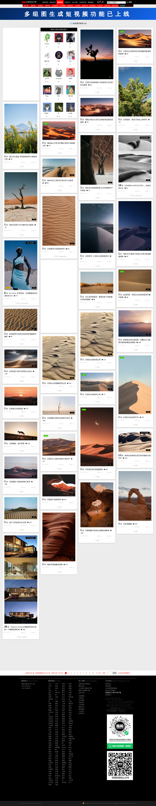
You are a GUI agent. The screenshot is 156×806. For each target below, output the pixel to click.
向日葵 (51, 712)
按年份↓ (47, 5)
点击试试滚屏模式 (124, 673)
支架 (63, 758)
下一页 (98, 673)
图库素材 (60, 2)
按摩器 (51, 769)
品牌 (56, 701)
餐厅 (50, 747)
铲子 (63, 749)
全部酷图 (81, 696)
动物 (70, 686)
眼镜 (63, 741)
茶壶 (70, 763)
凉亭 (63, 732)
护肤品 (51, 763)
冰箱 (70, 712)
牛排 (70, 773)
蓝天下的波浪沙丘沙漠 (17, 522)
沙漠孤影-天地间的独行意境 (19, 482)
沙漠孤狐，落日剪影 (16, 443)
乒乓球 (71, 780)
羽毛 (56, 780)
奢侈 (63, 717)
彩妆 (56, 686)
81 (98, 2)
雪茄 (50, 784)
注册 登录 (130, 5)
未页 (103, 673)
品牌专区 (107, 5)
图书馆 (57, 776)
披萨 (56, 703)
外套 (56, 763)
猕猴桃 (71, 736)
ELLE (63, 725)
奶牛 (50, 749)
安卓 (56, 758)
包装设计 (70, 5)
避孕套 (51, 699)
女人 (50, 684)
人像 (63, 703)
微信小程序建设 (110, 690)
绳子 (63, 769)
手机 (70, 714)
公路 (63, 712)
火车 (70, 745)
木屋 (56, 778)
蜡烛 (56, 752)
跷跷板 (64, 763)
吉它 (70, 769)
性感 (50, 697)
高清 (63, 706)
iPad (63, 728)
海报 (50, 745)
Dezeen (64, 747)
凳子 (70, 717)
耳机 (70, 692)
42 (101, 2)
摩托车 (71, 703)
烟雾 (63, 767)
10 (93, 673)
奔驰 (70, 728)
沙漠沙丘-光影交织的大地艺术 (58, 459)
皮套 (50, 771)
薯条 (50, 758)
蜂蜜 (56, 725)
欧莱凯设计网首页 (84, 684)
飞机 (56, 697)
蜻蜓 (70, 767)
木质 (70, 771)
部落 (50, 728)
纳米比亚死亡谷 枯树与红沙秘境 (21, 225)
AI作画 (77, 5)
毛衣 (56, 738)
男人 (56, 708)
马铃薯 (51, 725)
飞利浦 (64, 736)
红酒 (56, 719)
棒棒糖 (57, 747)
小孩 (70, 690)
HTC (56, 728)
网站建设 (91, 2)
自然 (63, 701)
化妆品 (51, 717)
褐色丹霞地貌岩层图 (55, 564)
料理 (50, 776)
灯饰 (56, 771)
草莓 (56, 741)
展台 (70, 776)
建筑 (63, 690)
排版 (56, 745)
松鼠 (56, 723)
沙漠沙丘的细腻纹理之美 (56, 383)
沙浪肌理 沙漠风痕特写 (56, 249)
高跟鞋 (71, 721)
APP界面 (81, 705)
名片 (63, 697)
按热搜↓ (40, 5)
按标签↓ (33, 5)
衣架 (50, 773)
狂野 (50, 708)
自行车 (57, 692)
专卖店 (51, 780)
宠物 (70, 743)
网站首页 (45, 2)
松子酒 (51, 782)
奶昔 (56, 760)
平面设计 (55, 5)
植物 (70, 688)
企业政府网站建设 (111, 688)
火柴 (63, 745)
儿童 (56, 736)
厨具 (63, 752)
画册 (63, 719)
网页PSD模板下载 (84, 690)
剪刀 (56, 765)
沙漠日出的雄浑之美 (93, 394)
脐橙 (50, 738)
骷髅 (63, 754)
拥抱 (50, 736)
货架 (56, 732)
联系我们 (108, 695)
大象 (70, 701)
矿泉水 (51, 719)
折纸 (70, 747)
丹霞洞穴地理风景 (54, 500)
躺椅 (56, 743)
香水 (50, 730)
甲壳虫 (64, 782)
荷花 (50, 778)
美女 (50, 690)
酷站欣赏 (53, 2)
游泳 (56, 734)
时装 (63, 684)
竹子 (56, 730)
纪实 (56, 721)
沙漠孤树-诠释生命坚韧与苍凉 (58, 418)
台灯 (70, 749)
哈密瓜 (51, 723)
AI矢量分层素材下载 (85, 688)
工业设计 (100, 5)
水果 (50, 686)
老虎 (70, 684)
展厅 (63, 776)
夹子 (70, 782)
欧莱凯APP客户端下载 (113, 692)
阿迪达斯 (71, 738)
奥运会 (71, 723)
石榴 (63, 771)
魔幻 (63, 778)
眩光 (63, 699)
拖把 (56, 769)
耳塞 (70, 741)
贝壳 (56, 773)
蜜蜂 (63, 734)
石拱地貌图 (127, 524)
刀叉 (56, 754)
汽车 (56, 684)
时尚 (56, 717)
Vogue (70, 725)
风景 (63, 686)
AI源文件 (67, 2)
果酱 (50, 760)
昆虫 (56, 688)
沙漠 (50, 756)
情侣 (70, 734)
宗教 (70, 708)
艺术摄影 (63, 5)
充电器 (71, 754)
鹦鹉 (50, 710)
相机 (50, 695)
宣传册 (71, 697)
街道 (56, 712)
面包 (70, 710)
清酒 (70, 765)
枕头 (70, 758)
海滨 (63, 730)
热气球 (71, 756)
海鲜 (63, 773)
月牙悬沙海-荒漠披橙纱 (94, 469)
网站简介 (108, 684)
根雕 (63, 756)
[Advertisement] (21, 64)
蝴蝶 (70, 760)
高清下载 (115, 5)
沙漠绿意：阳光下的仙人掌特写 (135, 120)
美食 (50, 703)
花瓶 (50, 767)
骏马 (50, 765)
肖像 (70, 719)
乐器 (56, 767)
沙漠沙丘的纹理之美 (93, 360)
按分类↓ (26, 5)
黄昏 (50, 752)
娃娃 (50, 743)
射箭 (50, 734)
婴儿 (50, 692)
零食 (63, 765)
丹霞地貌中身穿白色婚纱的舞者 (97, 530)
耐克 (63, 738)
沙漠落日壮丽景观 (16, 409)
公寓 (50, 732)
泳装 (70, 752)
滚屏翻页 (123, 5)
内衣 (70, 695)
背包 (50, 754)
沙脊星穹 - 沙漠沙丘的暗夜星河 (97, 256)
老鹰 (56, 756)
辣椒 (56, 782)
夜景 (70, 730)
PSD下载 (75, 2)
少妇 (63, 708)
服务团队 (108, 686)
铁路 (70, 732)
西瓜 (63, 723)
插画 (50, 706)
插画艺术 (85, 5)
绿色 (63, 688)
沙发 (63, 695)
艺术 (56, 706)
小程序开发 (82, 2)
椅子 (63, 692)
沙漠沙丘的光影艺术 (131, 417)
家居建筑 (92, 5)
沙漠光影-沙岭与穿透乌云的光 (20, 371)
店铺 (70, 778)
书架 (56, 784)
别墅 (63, 721)
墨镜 (63, 760)
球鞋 (50, 741)
